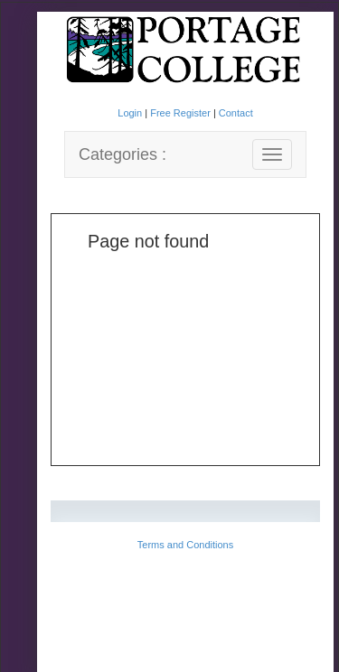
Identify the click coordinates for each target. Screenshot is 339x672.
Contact (236, 112)
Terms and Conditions (185, 544)
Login (131, 112)
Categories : (122, 154)
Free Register (181, 112)
